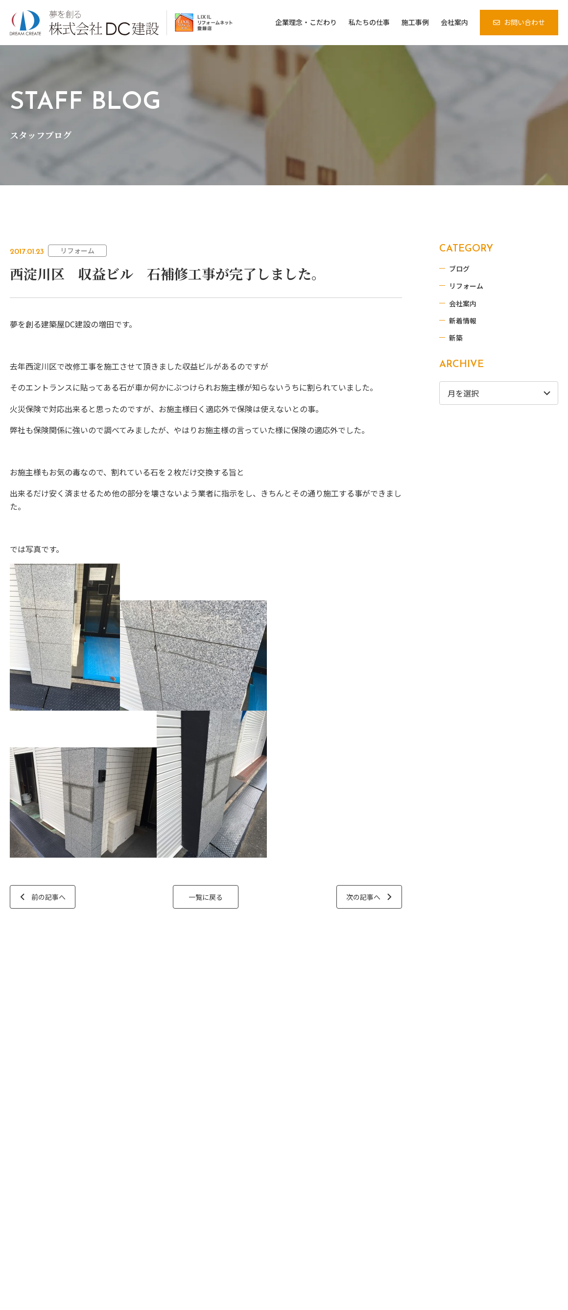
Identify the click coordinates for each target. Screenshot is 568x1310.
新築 (457, 338)
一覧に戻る (206, 897)
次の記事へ (363, 897)
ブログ (460, 268)
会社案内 (464, 303)
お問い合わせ (524, 22)
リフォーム (77, 250)
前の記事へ (48, 897)
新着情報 (464, 320)
